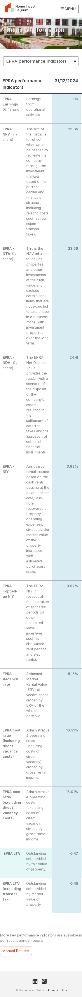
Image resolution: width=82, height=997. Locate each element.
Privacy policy (57, 990)
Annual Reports (16, 951)
